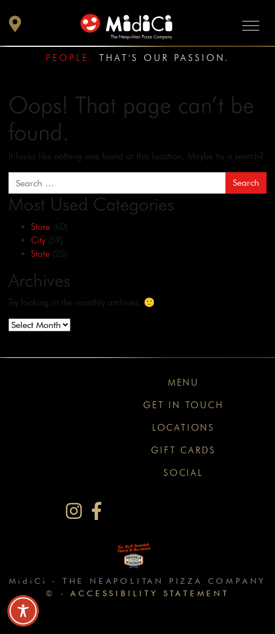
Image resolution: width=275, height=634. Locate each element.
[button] (15, 26)
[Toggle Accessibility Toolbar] (23, 611)
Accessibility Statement (149, 593)
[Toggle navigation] (251, 25)
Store (40, 226)
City (38, 240)
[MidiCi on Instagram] (74, 511)
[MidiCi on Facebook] (96, 511)
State (40, 253)
